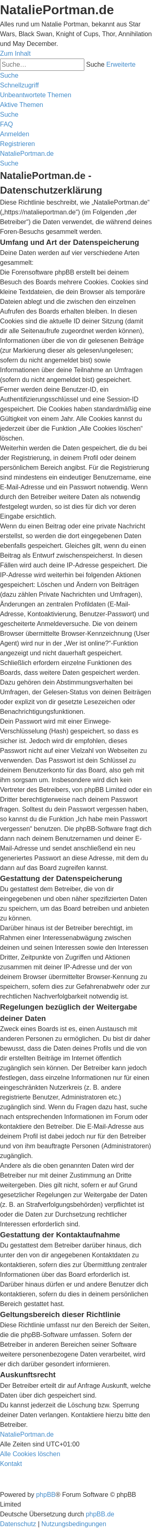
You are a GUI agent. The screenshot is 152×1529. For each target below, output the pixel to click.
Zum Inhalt (15, 53)
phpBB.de (100, 1514)
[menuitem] (35, 95)
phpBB (46, 1494)
